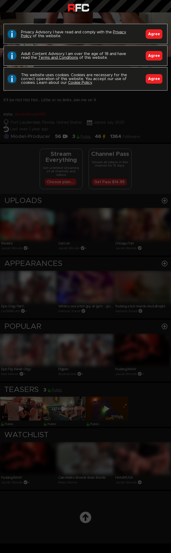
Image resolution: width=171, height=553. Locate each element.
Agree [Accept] (154, 34)
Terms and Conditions (58, 58)
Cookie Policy (80, 83)
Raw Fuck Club (78, 7)
